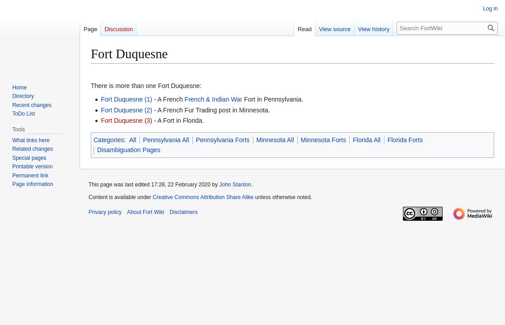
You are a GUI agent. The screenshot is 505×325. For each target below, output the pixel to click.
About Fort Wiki (145, 212)
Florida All (366, 140)
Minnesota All (275, 140)
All (132, 140)
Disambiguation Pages (128, 149)
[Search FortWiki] (447, 28)
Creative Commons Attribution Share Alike (203, 197)
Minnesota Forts (323, 140)
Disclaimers (183, 212)
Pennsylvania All (166, 140)
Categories (109, 140)
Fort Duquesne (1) (126, 99)
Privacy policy (105, 212)
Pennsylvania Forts (223, 140)
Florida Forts (405, 140)
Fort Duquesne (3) (126, 120)
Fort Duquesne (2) (126, 110)
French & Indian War (214, 99)
